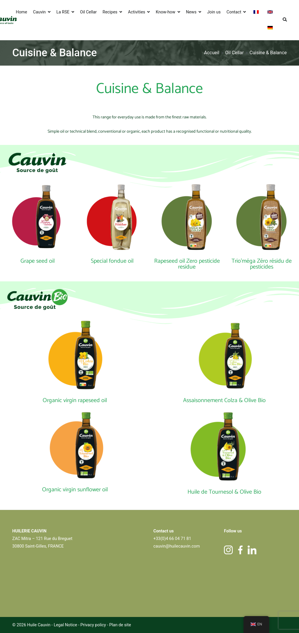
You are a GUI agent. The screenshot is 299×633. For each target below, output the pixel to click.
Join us (214, 12)
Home (21, 12)
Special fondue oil (112, 261)
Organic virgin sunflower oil (75, 490)
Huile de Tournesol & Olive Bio (224, 492)
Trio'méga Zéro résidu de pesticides (262, 264)
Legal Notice (65, 625)
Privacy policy (93, 625)
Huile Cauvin (39, 625)
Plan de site (120, 625)
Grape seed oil (37, 261)
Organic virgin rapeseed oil (75, 400)
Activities (136, 12)
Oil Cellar (88, 12)
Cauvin (39, 12)
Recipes (109, 12)
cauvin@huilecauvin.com (176, 546)
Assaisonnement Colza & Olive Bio (224, 400)
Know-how (165, 12)
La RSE (62, 12)
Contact (234, 12)
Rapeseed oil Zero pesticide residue (187, 264)
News (191, 12)
